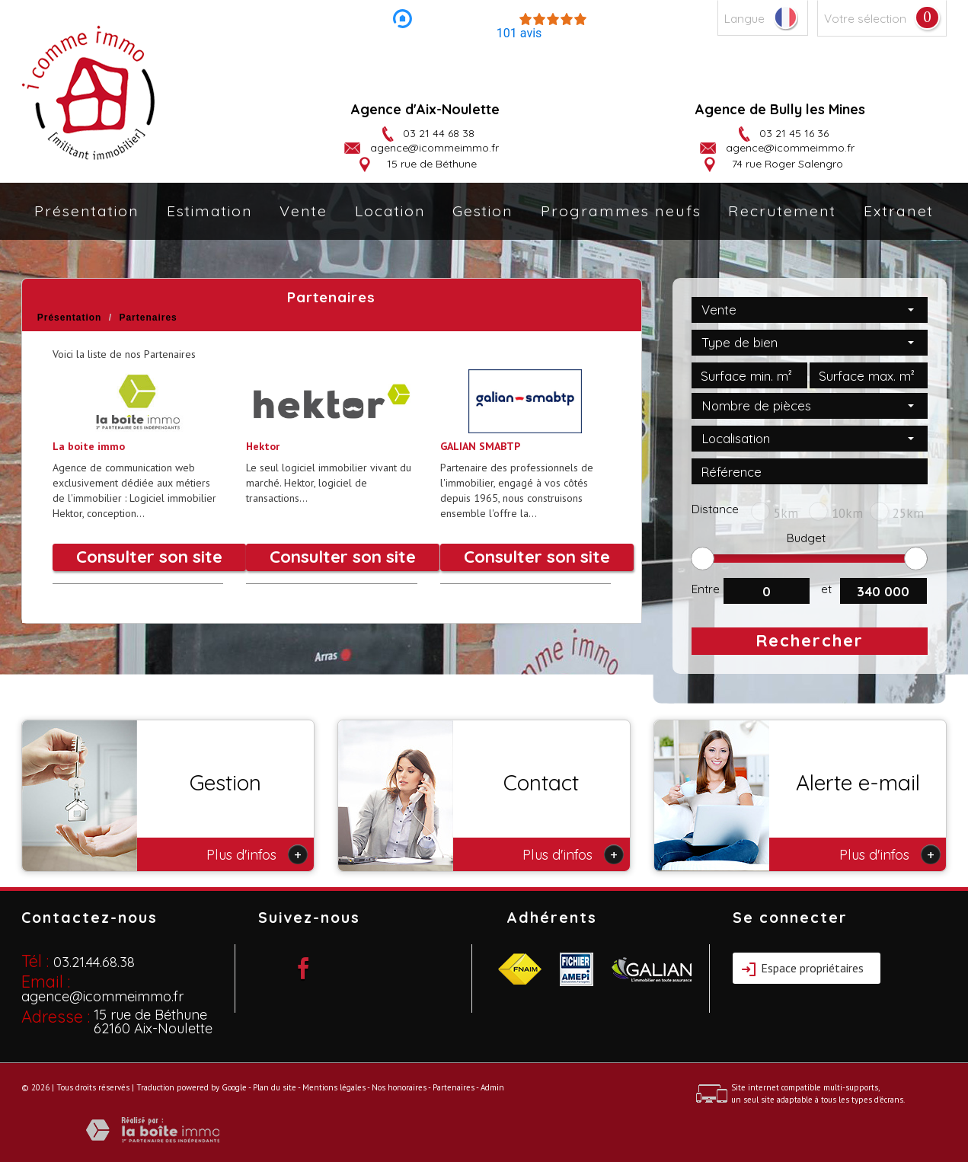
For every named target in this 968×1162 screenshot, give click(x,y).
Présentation (86, 210)
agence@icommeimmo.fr (434, 148)
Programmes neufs (621, 210)
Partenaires (453, 1087)
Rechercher (810, 640)
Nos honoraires (399, 1087)
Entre (706, 589)
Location (390, 210)
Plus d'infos (257, 854)
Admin (492, 1087)
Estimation (210, 210)
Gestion (482, 210)
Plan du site (274, 1087)
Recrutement (782, 210)
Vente (303, 210)
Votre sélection (865, 18)
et (826, 589)
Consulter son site (149, 556)
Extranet (899, 210)
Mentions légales (334, 1087)
